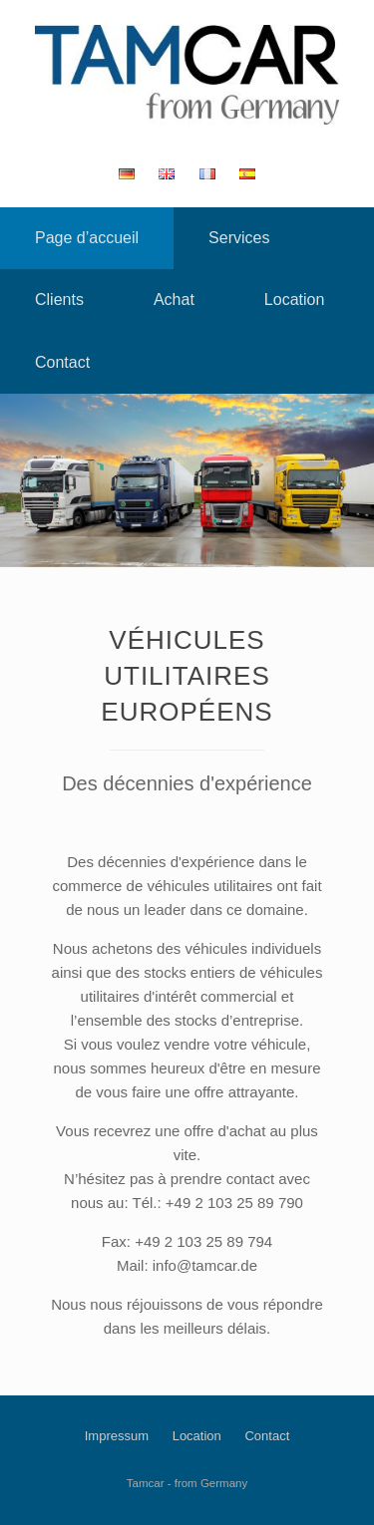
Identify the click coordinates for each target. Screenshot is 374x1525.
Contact (62, 362)
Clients (59, 299)
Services (238, 237)
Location (294, 299)
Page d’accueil (87, 237)
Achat (174, 299)
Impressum (117, 1435)
